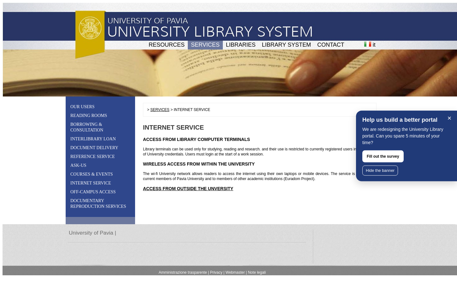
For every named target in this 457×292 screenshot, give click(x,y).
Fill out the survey (383, 156)
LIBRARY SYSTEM (286, 45)
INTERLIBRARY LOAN (93, 139)
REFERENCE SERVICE (92, 156)
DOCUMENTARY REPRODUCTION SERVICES (98, 203)
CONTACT (330, 45)
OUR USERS (82, 106)
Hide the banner (380, 170)
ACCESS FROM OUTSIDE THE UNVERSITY (188, 188)
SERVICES (205, 45)
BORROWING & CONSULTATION (86, 127)
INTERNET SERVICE (90, 183)
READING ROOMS (88, 115)
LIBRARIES (241, 45)
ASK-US (78, 165)
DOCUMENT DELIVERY (94, 147)
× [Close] (450, 118)
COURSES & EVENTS (91, 174)
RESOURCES (167, 45)
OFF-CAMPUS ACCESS (93, 192)
